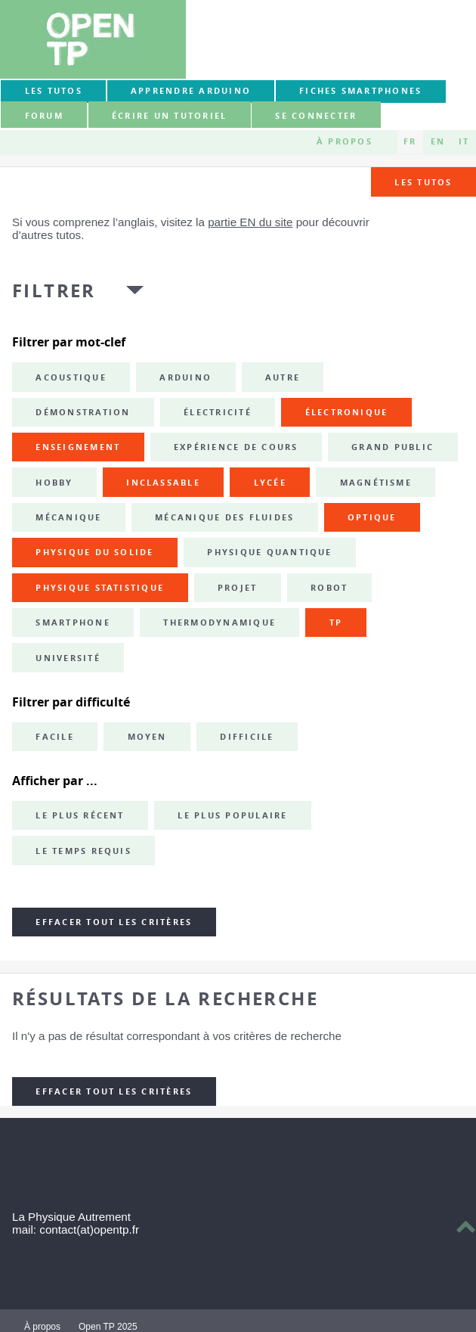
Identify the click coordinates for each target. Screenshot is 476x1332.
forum (44, 116)
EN (438, 141)
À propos (344, 141)
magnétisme (376, 483)
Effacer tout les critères (114, 922)
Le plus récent (80, 815)
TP (335, 622)
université (68, 658)
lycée (270, 483)
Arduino (185, 377)
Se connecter (316, 116)
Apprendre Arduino (191, 91)
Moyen (147, 737)
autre (282, 377)
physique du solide (94, 552)
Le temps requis (83, 851)
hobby (54, 483)
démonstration (83, 412)
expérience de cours (236, 447)
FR (409, 141)
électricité (218, 412)
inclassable (163, 483)
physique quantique (269, 552)
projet (237, 588)
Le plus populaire (232, 815)
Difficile (247, 737)
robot (329, 588)
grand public (392, 447)
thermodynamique (219, 622)
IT (464, 141)
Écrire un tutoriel (169, 116)
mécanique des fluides (224, 517)
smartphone (73, 622)
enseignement (78, 447)
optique (372, 517)
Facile (54, 737)
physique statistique (100, 588)
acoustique (71, 377)
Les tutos (53, 91)
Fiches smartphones (360, 91)
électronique (346, 412)
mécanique (68, 517)
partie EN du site (250, 222)
